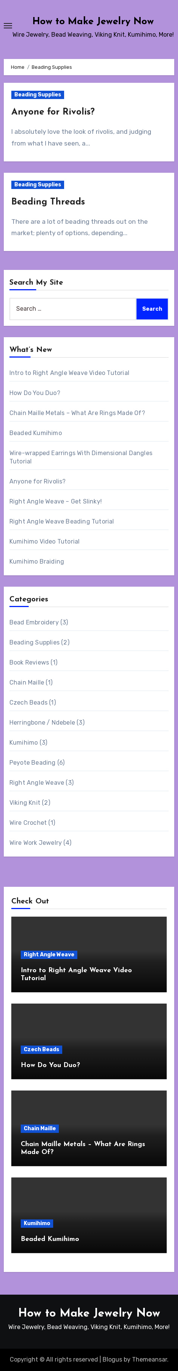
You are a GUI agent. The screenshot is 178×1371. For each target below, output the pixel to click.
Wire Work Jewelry (35, 842)
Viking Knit (24, 802)
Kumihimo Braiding (36, 561)
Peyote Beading (32, 762)
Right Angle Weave (36, 782)
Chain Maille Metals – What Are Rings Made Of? (77, 413)
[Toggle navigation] (8, 25)
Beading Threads (48, 202)
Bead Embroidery (34, 622)
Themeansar (149, 1359)
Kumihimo (23, 742)
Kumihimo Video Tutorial (44, 541)
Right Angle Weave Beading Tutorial (61, 521)
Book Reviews (29, 662)
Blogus (112, 1359)
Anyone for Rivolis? (53, 112)
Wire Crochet (28, 822)
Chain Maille (26, 682)
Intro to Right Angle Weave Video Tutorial (69, 372)
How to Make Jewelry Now (93, 22)
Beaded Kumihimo (35, 433)
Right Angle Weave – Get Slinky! (55, 501)
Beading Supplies (37, 94)
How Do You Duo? (34, 393)
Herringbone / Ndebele (42, 722)
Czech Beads (28, 702)
